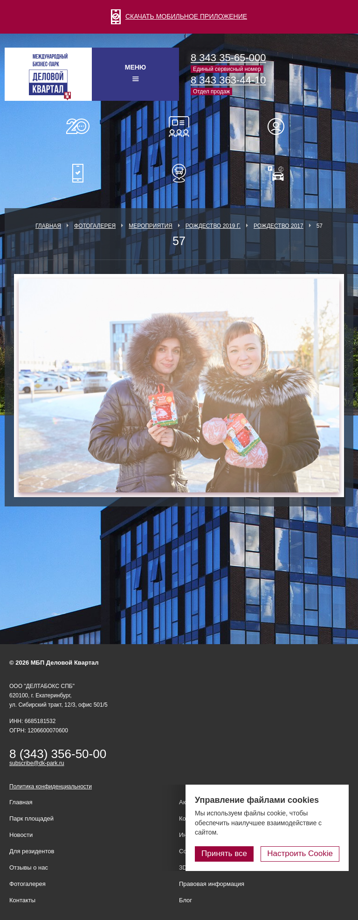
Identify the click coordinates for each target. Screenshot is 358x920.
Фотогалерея (95, 226)
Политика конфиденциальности (50, 786)
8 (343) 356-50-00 (57, 753)
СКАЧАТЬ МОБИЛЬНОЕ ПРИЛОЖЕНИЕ (179, 16)
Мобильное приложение (78, 173)
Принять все (224, 853)
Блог (185, 900)
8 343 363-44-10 (228, 80)
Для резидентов (280, 126)
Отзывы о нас (28, 867)
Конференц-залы (179, 126)
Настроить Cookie (300, 853)
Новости (21, 834)
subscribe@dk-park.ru (36, 763)
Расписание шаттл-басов (179, 173)
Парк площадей (31, 818)
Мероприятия (150, 226)
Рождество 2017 (278, 226)
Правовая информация (211, 883)
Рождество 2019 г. (213, 226)
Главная (48, 226)
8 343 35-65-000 (228, 57)
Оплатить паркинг (280, 173)
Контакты (22, 900)
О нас (78, 126)
